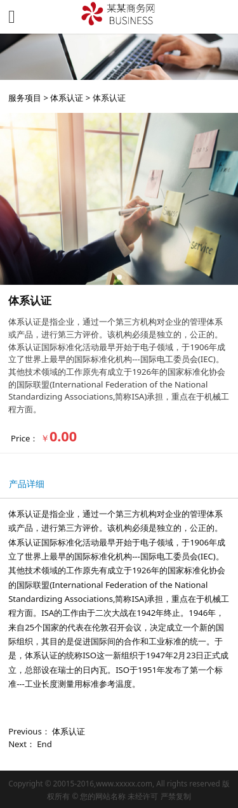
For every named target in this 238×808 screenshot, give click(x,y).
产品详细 (26, 484)
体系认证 (66, 97)
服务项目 (24, 97)
